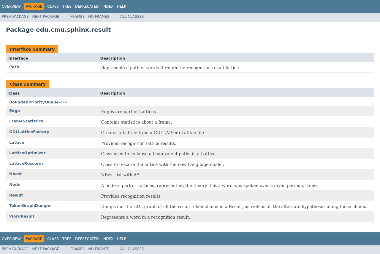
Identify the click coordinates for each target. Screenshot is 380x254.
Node (14, 184)
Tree (67, 6)
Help (121, 6)
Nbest (15, 174)
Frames (77, 17)
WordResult (21, 216)
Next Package (45, 17)
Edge (14, 110)
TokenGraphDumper (30, 205)
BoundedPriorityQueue (34, 102)
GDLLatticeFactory (29, 132)
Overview (11, 6)
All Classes (132, 17)
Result (16, 195)
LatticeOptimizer (27, 153)
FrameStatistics (26, 121)
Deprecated (87, 6)
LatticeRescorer (26, 163)
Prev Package (15, 17)
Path (14, 67)
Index (108, 6)
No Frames (98, 17)
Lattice (16, 142)
